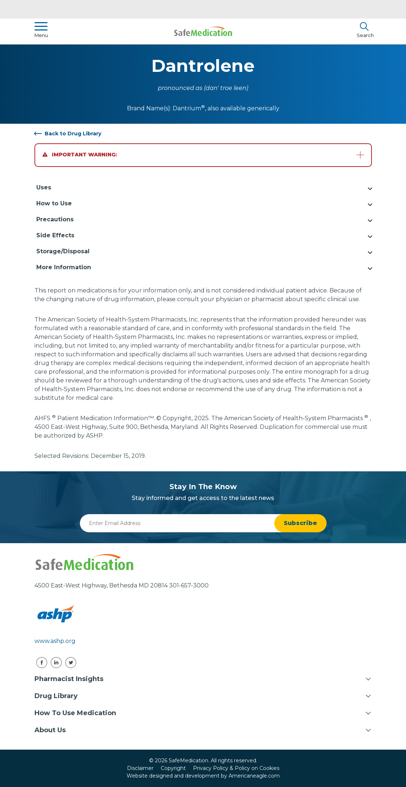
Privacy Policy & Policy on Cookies (236, 768)
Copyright (173, 768)
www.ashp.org (54, 641)
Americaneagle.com (254, 775)
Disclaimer (140, 768)
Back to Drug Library (73, 133)
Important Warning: (79, 154)
